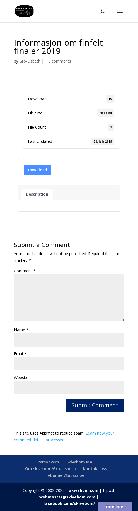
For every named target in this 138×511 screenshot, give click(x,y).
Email (20, 353)
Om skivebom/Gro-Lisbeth (50, 468)
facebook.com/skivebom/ (69, 503)
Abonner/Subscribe (66, 475)
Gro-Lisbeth (29, 61)
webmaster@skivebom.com (67, 497)
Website (21, 377)
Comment (24, 270)
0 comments (59, 61)
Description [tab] (37, 194)
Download (37, 169)
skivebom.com (83, 490)
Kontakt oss (95, 468)
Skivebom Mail (80, 462)
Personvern (48, 462)
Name (21, 329)
